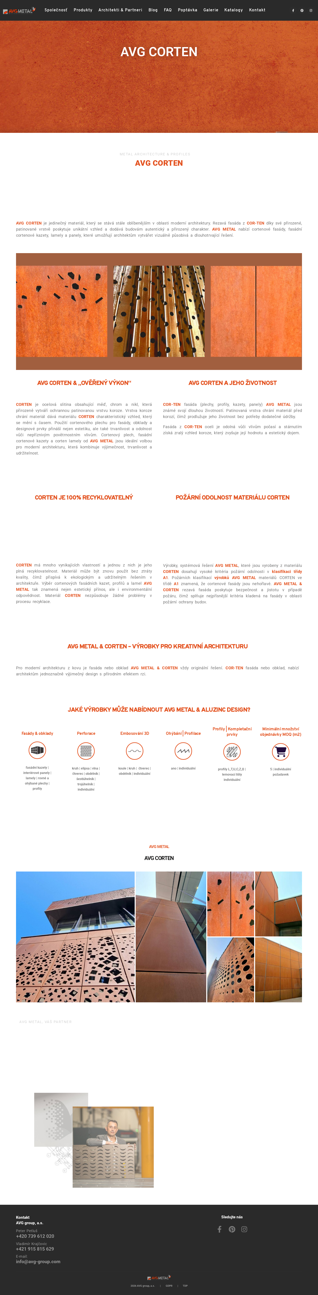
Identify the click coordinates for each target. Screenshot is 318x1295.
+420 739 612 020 (35, 1236)
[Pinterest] (302, 10)
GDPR (169, 1285)
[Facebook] (293, 10)
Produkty (83, 10)
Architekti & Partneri (120, 10)
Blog (153, 10)
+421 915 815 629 (35, 1249)
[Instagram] (311, 10)
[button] (273, 10)
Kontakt (257, 10)
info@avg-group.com (38, 1261)
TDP (185, 1285)
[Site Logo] (19, 10)
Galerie (210, 10)
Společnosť (56, 10)
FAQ (168, 10)
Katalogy (233, 10)
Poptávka (187, 10)
